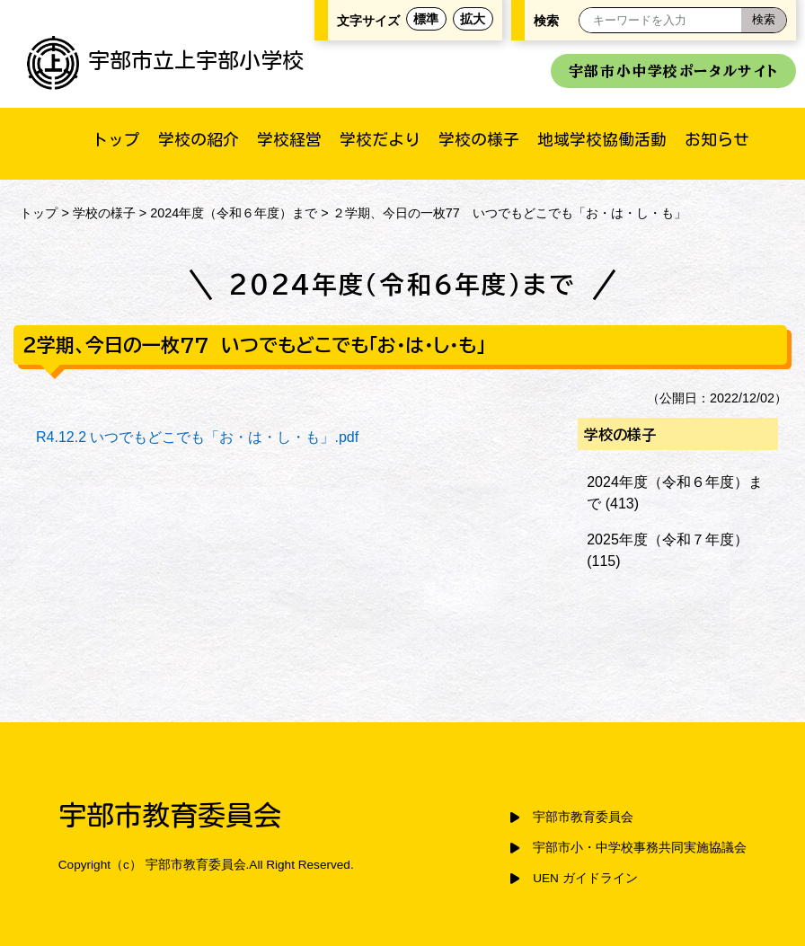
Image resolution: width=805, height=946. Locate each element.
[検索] (763, 20)
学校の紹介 (198, 139)
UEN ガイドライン (585, 878)
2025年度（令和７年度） (667, 539)
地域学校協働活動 (602, 139)
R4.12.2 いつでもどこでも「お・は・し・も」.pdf (197, 437)
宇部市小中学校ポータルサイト (673, 71)
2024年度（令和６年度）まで (233, 213)
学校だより (380, 139)
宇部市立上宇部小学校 (165, 60)
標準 (425, 19)
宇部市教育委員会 (583, 817)
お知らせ (717, 139)
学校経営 (289, 139)
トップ (116, 139)
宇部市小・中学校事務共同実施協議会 (640, 847)
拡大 (472, 19)
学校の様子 (478, 139)
